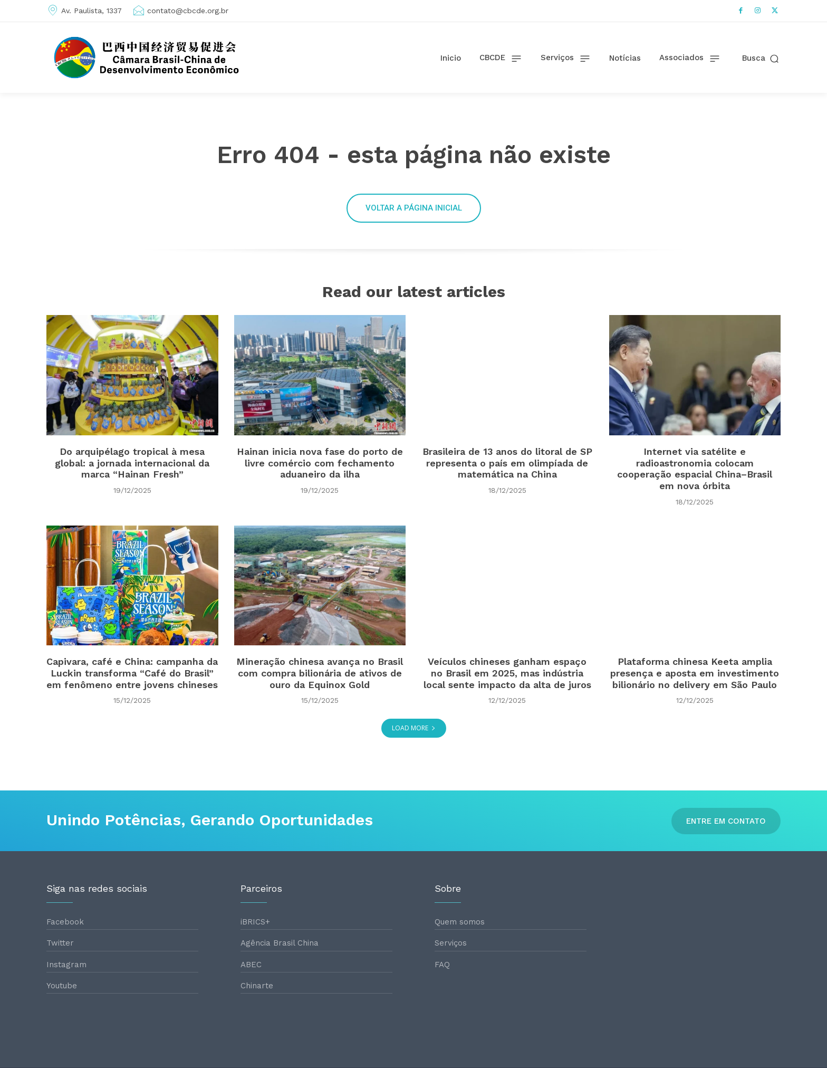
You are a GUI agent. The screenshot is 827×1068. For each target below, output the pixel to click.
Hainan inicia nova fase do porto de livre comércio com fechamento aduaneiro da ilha (320, 463)
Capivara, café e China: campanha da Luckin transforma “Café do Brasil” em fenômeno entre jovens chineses (132, 673)
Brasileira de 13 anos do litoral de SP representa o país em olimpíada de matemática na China (507, 463)
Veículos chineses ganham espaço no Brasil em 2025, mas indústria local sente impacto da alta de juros (507, 673)
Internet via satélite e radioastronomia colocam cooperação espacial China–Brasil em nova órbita (694, 468)
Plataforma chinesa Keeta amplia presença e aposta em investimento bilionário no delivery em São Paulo (694, 673)
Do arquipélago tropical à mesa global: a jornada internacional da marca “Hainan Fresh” (132, 463)
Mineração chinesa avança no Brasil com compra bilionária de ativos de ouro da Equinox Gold (319, 673)
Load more (414, 727)
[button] (761, 58)
